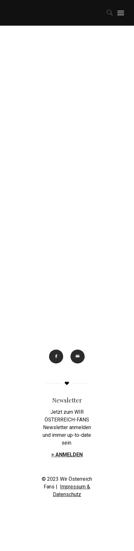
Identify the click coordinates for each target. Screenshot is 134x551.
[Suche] (106, 13)
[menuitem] (106, 13)
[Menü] (120, 13)
